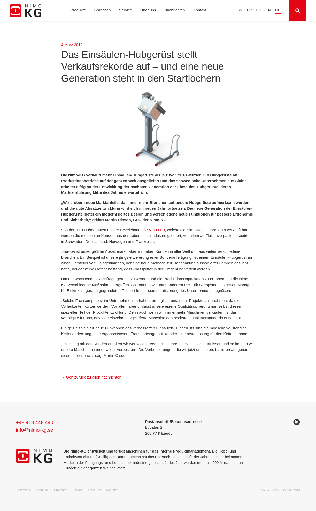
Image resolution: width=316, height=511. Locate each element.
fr (249, 10)
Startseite (24, 490)
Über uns (148, 10)
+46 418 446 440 (34, 422)
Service (125, 10)
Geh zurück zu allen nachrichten (93, 377)
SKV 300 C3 (154, 230)
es (258, 10)
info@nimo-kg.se (34, 430)
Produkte (78, 10)
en (268, 10)
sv (240, 10)
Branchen (102, 10)
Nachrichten (174, 10)
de (278, 10)
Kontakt (199, 10)
